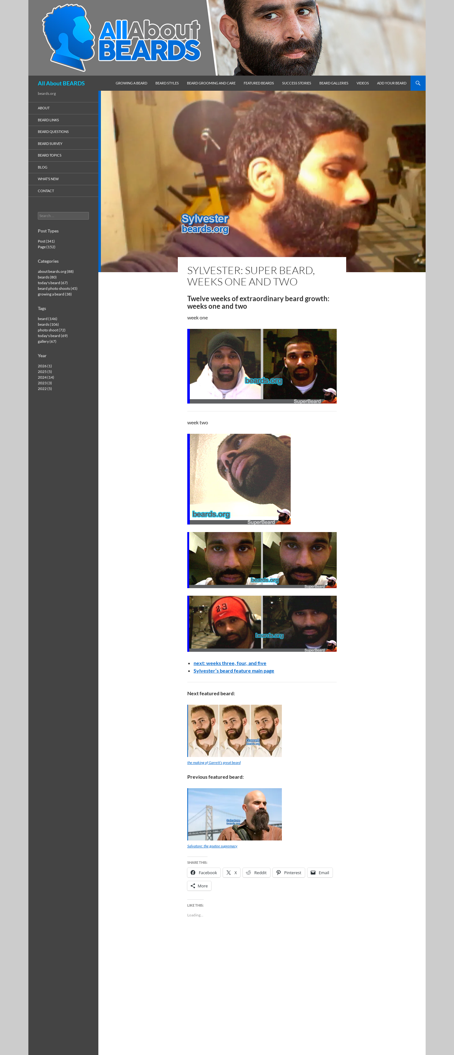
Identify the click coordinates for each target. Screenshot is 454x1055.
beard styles (167, 83)
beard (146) (47, 318)
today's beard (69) (53, 335)
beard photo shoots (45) (58, 288)
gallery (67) (47, 341)
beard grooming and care (211, 83)
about (43, 108)
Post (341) (46, 241)
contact (46, 191)
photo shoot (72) (52, 330)
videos (363, 83)
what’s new (48, 179)
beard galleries (333, 83)
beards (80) (47, 277)
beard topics (49, 155)
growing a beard (131, 83)
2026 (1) (45, 366)
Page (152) (46, 246)
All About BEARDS (61, 83)
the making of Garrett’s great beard (214, 762)
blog (42, 167)
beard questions (53, 131)
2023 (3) (45, 383)
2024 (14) (46, 377)
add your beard (391, 83)
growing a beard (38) (55, 294)
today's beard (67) (53, 282)
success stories (296, 83)
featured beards (259, 83)
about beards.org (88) (56, 271)
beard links (48, 120)
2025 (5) (45, 371)
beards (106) (48, 324)
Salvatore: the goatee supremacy (212, 846)
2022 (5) (45, 388)
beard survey (50, 143)
